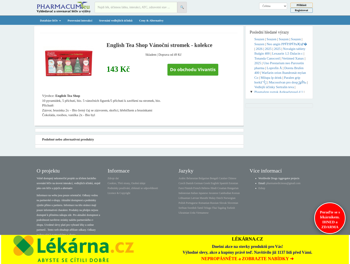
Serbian (183, 207)
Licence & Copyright (119, 193)
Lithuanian (184, 198)
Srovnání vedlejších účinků (115, 20)
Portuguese (192, 202)
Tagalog (221, 207)
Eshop (261, 188)
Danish (190, 183)
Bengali (214, 178)
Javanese (213, 193)
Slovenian (232, 202)
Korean (236, 193)
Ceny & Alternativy (151, 20)
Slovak (223, 202)
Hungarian (233, 188)
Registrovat (301, 10)
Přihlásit (301, 5)
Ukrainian (184, 212)
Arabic (182, 178)
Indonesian (184, 193)
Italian (194, 193)
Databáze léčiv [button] (50, 20)
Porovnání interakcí (80, 20)
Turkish (231, 207)
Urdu (193, 212)
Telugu (207, 207)
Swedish (192, 207)
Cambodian (225, 193)
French (197, 188)
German (198, 183)
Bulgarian (204, 178)
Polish (182, 202)
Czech (182, 183)
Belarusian (192, 178)
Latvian (195, 198)
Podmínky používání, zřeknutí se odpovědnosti (133, 188)
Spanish (223, 183)
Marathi (204, 198)
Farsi (181, 188)
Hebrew (205, 188)
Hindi (213, 188)
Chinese (232, 178)
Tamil (200, 207)
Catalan (223, 178)
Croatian (222, 188)
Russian (214, 202)
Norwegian (229, 198)
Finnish (189, 188)
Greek (206, 183)
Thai (214, 207)
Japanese (203, 193)
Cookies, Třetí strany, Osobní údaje (127, 183)
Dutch (219, 198)
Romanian (203, 202)
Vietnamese (202, 212)
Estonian (233, 183)
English (215, 183)
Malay (212, 198)
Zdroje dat (113, 178)
